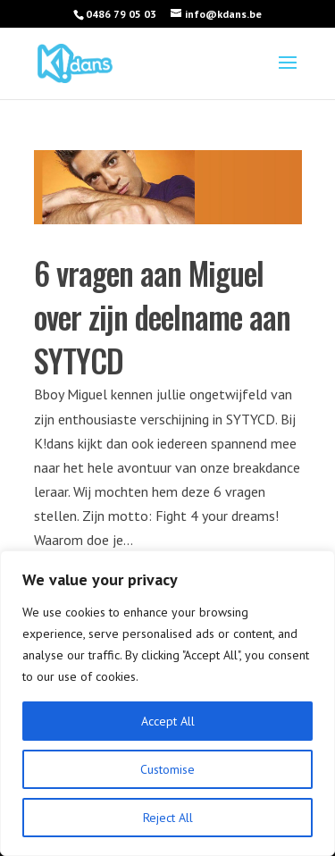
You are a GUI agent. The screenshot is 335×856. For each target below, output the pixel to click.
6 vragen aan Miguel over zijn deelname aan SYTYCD (162, 316)
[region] (167, 703)
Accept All (168, 721)
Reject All (168, 818)
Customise (167, 769)
